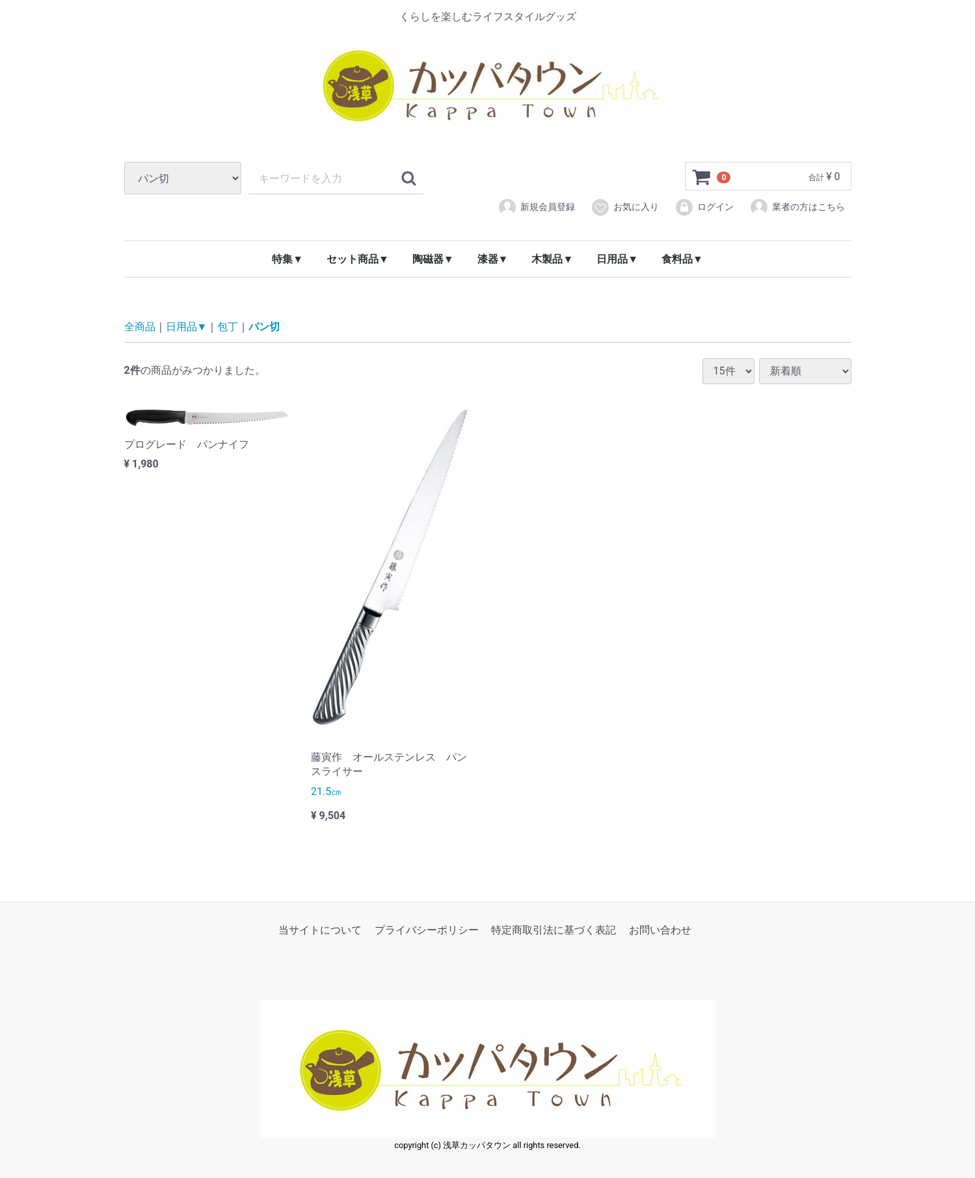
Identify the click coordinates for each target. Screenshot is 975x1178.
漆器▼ (493, 259)
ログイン (704, 207)
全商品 (139, 327)
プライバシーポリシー (427, 930)
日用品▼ (617, 259)
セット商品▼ (358, 259)
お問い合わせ (660, 930)
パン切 (264, 327)
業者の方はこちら (797, 207)
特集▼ (287, 259)
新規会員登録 (536, 207)
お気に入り (625, 207)
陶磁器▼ (433, 259)
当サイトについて (320, 930)
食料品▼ (682, 259)
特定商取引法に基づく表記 (553, 930)
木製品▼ (552, 259)
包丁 (227, 327)
